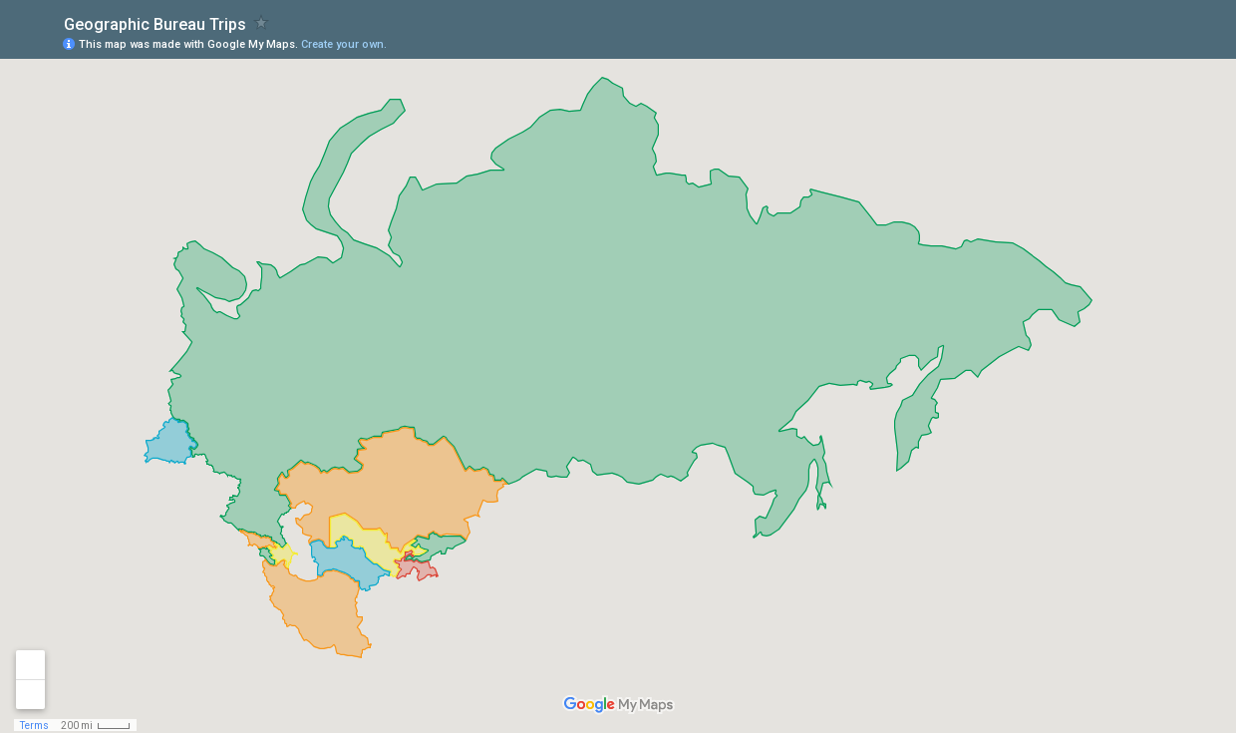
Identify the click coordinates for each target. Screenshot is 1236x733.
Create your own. (344, 44)
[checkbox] (261, 22)
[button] (1141, 43)
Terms (34, 725)
